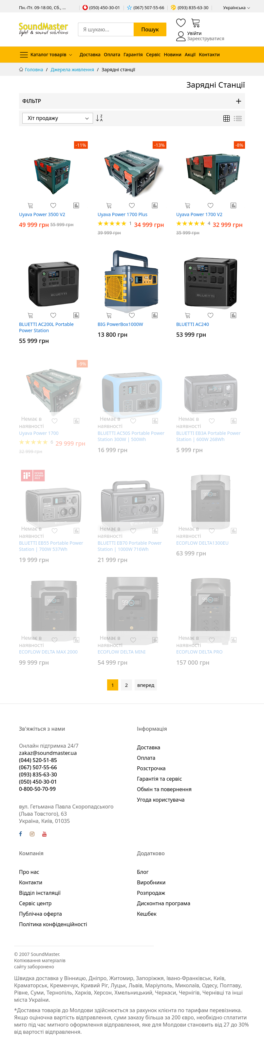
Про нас (29, 872)
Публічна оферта (40, 913)
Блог (143, 872)
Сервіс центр (35, 903)
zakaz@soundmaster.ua (48, 753)
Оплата (112, 54)
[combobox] (122, 29)
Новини (172, 54)
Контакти (209, 54)
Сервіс (153, 54)
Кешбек (147, 913)
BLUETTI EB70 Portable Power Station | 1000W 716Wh (130, 546)
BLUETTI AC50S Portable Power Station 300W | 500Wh (131, 436)
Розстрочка (151, 768)
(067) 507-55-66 (149, 7)
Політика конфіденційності (53, 924)
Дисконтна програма (163, 903)
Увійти (194, 33)
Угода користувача (161, 799)
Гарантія (133, 54)
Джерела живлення (73, 69)
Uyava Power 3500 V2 (42, 214)
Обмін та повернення (164, 789)
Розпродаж (151, 892)
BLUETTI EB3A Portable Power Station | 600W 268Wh (208, 436)
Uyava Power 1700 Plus (122, 214)
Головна (34, 69)
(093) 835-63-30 (193, 7)
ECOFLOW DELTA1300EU (202, 543)
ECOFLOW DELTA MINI (121, 652)
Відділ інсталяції (40, 892)
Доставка (90, 54)
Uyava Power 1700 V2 (199, 214)
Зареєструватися (205, 38)
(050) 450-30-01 (104, 7)
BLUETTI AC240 (192, 324)
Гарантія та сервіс (159, 778)
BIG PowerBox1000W (120, 324)
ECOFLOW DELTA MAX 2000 (48, 652)
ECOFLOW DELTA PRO (199, 652)
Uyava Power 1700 (39, 433)
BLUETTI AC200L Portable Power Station (46, 327)
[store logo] (43, 29)
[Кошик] (196, 22)
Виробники (151, 882)
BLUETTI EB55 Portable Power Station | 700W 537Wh (51, 546)
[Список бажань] (181, 22)
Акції (190, 54)
